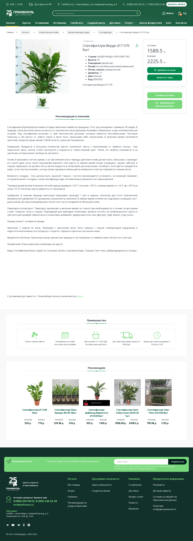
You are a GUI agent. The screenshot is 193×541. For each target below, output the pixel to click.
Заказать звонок (176, 4)
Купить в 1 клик (165, 77)
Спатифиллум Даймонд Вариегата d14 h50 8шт (96, 412)
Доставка (134, 490)
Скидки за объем (101, 490)
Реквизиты (159, 484)
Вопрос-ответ (136, 496)
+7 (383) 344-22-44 (155, 4)
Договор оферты (162, 490)
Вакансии (134, 508)
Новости (133, 502)
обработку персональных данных (158, 466)
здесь (80, 296)
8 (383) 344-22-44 (46, 501)
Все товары (74, 484)
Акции (71, 490)
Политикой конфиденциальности (141, 468)
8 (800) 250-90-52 (135, 4)
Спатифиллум (105, 32)
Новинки (72, 496)
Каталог (25, 32)
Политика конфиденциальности (164, 507)
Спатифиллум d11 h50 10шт (34, 411)
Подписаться (178, 461)
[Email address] (141, 462)
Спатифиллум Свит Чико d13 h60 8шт (158, 411)
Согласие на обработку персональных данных (165, 498)
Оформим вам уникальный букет (164, 104)
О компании (135, 484)
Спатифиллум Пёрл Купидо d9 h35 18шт (66, 411)
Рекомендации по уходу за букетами (77, 504)
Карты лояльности (101, 484)
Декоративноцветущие (78, 32)
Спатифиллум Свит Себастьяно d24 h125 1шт (127, 412)
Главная (10, 32)
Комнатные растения (48, 32)
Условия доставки (164, 95)
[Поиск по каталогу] (96, 13)
